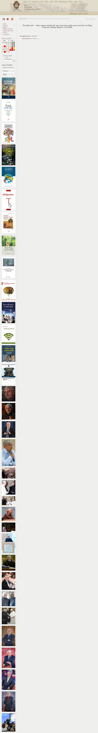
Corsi (42, 2)
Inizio (21, 18)
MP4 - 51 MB (29, 38)
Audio (76, 2)
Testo (81, 2)
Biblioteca (5, 25)
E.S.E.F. (5, 32)
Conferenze (35, 2)
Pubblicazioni (63, 2)
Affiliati (4, 27)
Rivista (4, 24)
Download (24, 18)
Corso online (6, 34)
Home (25, 2)
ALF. (51, 2)
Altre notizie (6, 38)
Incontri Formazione (8, 29)
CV (30, 2)
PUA (46, 2)
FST (56, 2)
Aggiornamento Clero (8, 30)
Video (70, 2)
